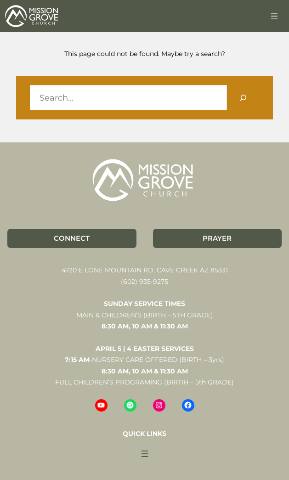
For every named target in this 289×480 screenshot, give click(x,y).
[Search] (243, 97)
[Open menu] (274, 16)
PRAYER (217, 238)
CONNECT (72, 238)
